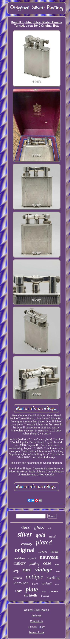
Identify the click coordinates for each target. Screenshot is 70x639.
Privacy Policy (36, 626)
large (54, 551)
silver (25, 534)
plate (32, 589)
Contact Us (36, 621)
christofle (31, 595)
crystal (32, 558)
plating (34, 563)
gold (40, 535)
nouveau (49, 557)
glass (39, 527)
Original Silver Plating (36, 609)
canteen (54, 591)
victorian (21, 583)
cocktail (46, 583)
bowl (44, 591)
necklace (19, 558)
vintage (43, 569)
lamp (15, 570)
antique (34, 576)
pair (50, 528)
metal (57, 565)
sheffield (42, 552)
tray (18, 591)
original (25, 550)
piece (35, 583)
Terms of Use (36, 632)
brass (58, 571)
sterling (53, 577)
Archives (37, 615)
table (57, 584)
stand (52, 536)
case (47, 563)
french (17, 578)
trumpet (45, 595)
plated (44, 542)
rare (26, 569)
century (26, 544)
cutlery (20, 563)
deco (25, 527)
